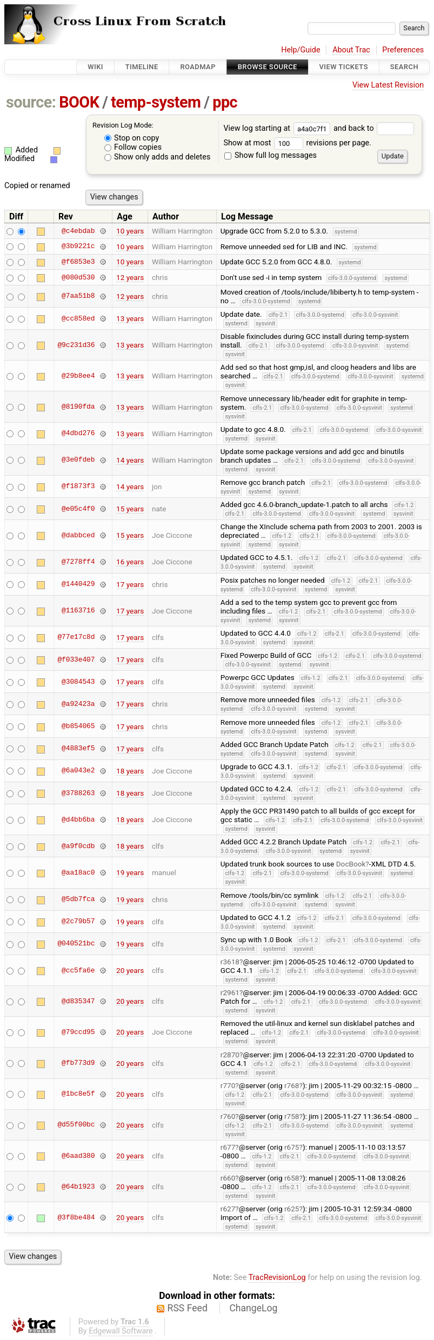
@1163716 (78, 611)
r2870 (230, 1054)
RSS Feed (188, 1308)
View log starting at (278, 128)
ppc (224, 102)
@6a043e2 (78, 771)
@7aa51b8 (78, 296)
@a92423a (78, 704)
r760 (228, 1116)
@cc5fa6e (78, 970)
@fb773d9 (78, 1063)
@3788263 (78, 793)
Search (404, 67)
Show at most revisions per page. (297, 143)
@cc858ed (78, 318)
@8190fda (78, 407)
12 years (130, 277)
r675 (291, 1147)
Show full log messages (270, 155)
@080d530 (78, 277)
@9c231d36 (76, 345)
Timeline (141, 67)
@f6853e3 (78, 261)
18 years (130, 770)
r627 (228, 1208)
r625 (291, 1208)
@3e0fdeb (78, 460)
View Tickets (343, 67)
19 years (130, 872)
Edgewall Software (121, 1331)
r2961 (230, 992)
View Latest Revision (388, 85)
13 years (130, 318)
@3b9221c (78, 246)
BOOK (79, 102)
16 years (130, 561)
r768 (291, 1085)
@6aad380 (78, 1156)
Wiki (95, 67)
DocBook (351, 863)
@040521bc (76, 944)
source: (31, 102)
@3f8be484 (76, 1217)
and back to (373, 128)
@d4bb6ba (78, 819)
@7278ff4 (78, 561)
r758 (291, 1116)
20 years (130, 970)
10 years (130, 230)
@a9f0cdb (78, 846)
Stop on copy (131, 138)
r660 (228, 1178)
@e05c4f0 (78, 509)
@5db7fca (78, 899)
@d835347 (78, 1001)
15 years (130, 508)
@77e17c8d (76, 637)
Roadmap (198, 67)
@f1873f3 (78, 486)
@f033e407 (76, 659)
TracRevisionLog (277, 1277)
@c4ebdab (78, 231)
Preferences (403, 50)
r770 (228, 1085)
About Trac (351, 50)
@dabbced (78, 535)
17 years (130, 584)
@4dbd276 (78, 433)
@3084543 (78, 681)
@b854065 (78, 726)
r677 (228, 1147)
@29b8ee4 (78, 376)
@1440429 (78, 584)
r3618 (230, 961)
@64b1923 (78, 1186)
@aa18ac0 (78, 872)
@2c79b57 (78, 921)
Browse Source (267, 67)
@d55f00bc (76, 1125)
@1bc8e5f (78, 1094)
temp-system (156, 102)
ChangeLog (253, 1308)
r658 (291, 1178)
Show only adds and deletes (157, 157)
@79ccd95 (78, 1032)
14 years (130, 460)
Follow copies (133, 147)
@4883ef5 (78, 749)
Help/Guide (300, 50)
